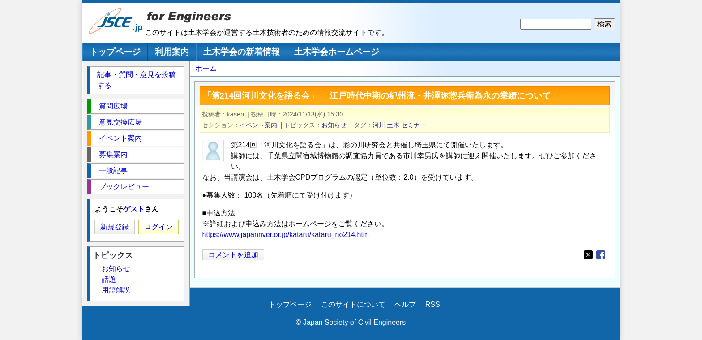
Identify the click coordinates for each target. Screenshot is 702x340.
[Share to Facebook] (600, 254)
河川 (378, 125)
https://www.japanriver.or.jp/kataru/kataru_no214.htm (285, 234)
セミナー (413, 125)
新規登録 (114, 227)
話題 (109, 279)
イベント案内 (258, 125)
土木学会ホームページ (336, 51)
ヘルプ (405, 304)
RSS (432, 304)
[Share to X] (588, 254)
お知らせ (334, 125)
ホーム (206, 68)
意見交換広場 (120, 122)
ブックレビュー (124, 186)
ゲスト (134, 209)
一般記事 (113, 170)
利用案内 (172, 51)
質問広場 (113, 106)
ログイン (158, 227)
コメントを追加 (233, 254)
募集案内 (113, 154)
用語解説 (116, 290)
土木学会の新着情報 (241, 51)
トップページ (115, 51)
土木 (393, 125)
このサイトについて (353, 304)
